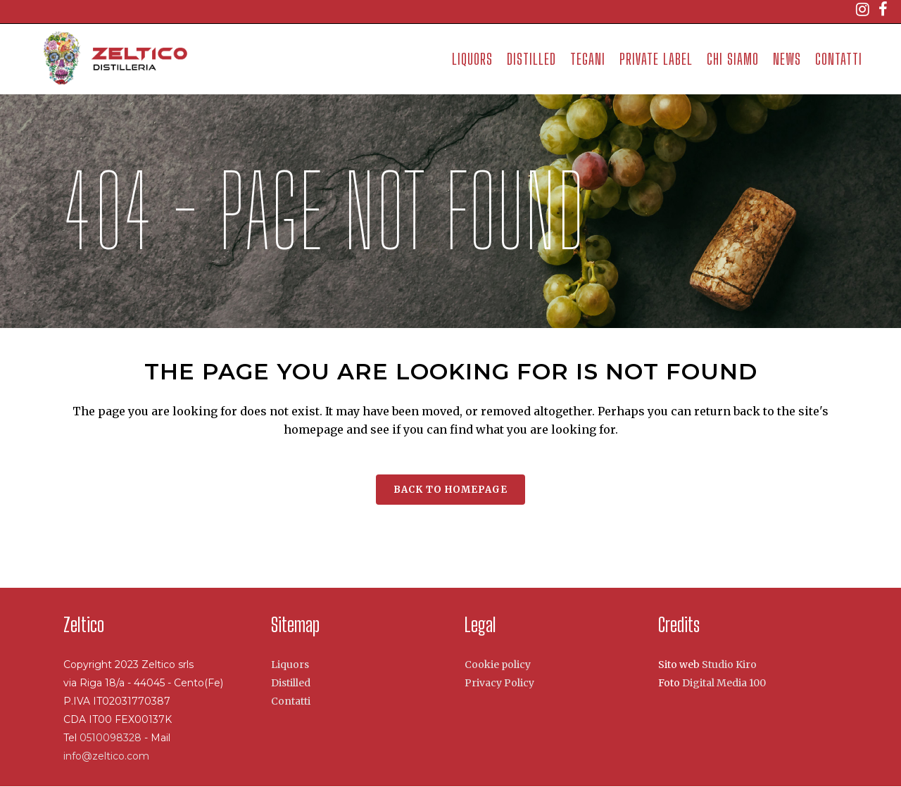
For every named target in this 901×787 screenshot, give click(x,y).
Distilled (290, 682)
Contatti (290, 701)
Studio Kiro (729, 664)
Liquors (290, 664)
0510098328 (112, 737)
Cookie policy (498, 664)
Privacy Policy (499, 682)
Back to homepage (450, 490)
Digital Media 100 (724, 682)
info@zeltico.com (106, 756)
